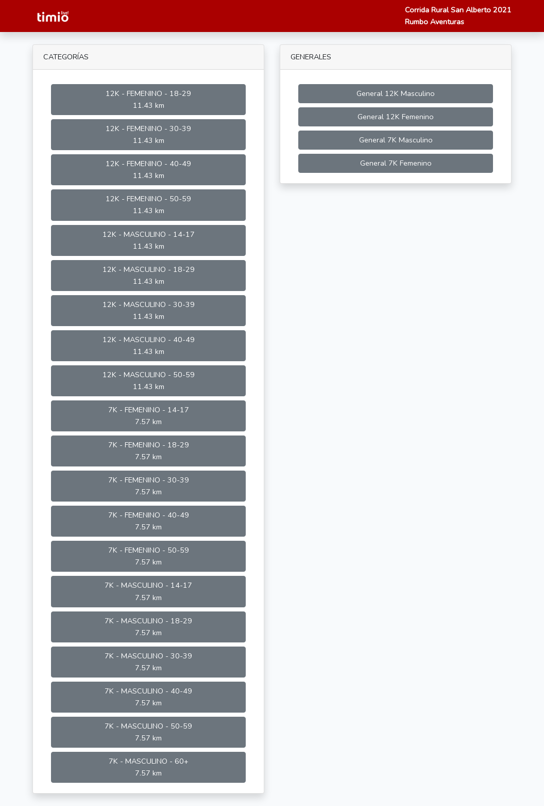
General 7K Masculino (396, 140)
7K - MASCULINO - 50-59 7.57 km (148, 732)
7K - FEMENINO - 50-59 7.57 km (148, 556)
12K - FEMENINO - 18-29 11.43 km (148, 99)
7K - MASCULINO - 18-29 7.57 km (148, 627)
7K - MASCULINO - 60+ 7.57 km (149, 767)
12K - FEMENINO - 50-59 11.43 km (148, 205)
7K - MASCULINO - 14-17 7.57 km (148, 591)
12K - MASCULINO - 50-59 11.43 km (149, 380)
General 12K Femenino (396, 116)
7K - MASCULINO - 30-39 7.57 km (148, 662)
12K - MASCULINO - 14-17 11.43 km (149, 240)
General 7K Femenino (396, 163)
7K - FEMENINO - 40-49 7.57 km (148, 521)
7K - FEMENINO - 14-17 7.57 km (148, 416)
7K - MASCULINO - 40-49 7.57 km (148, 697)
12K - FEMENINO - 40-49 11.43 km (148, 169)
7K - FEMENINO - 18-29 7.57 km (148, 451)
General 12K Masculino (395, 93)
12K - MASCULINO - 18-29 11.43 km (149, 275)
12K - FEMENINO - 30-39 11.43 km (148, 134)
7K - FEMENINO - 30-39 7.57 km (148, 486)
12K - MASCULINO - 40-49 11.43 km (149, 345)
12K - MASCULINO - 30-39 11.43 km (149, 310)
